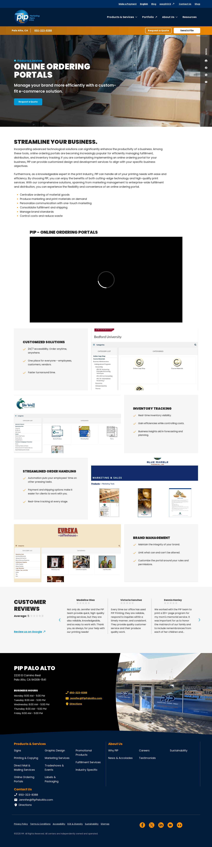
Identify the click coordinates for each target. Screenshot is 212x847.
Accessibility (59, 823)
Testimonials (147, 758)
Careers (144, 750)
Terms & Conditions (40, 823)
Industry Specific (86, 770)
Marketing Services (57, 758)
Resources (190, 17)
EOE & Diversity (75, 823)
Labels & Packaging (51, 779)
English (144, 3)
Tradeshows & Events (54, 768)
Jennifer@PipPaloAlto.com (83, 698)
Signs (17, 750)
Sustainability (178, 750)
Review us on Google (28, 631)
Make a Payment (128, 3)
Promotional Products (84, 753)
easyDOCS (165, 3)
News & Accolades (120, 758)
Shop (197, 3)
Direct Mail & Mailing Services (24, 768)
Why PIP (113, 750)
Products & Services (120, 17)
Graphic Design (55, 750)
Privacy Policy (21, 823)
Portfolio (148, 17)
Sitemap (105, 823)
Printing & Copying (26, 758)
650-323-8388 (43, 30)
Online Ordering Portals (24, 779)
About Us (168, 17)
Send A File (187, 30)
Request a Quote (158, 30)
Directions (73, 704)
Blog (153, 3)
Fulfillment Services (88, 762)
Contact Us (185, 3)
